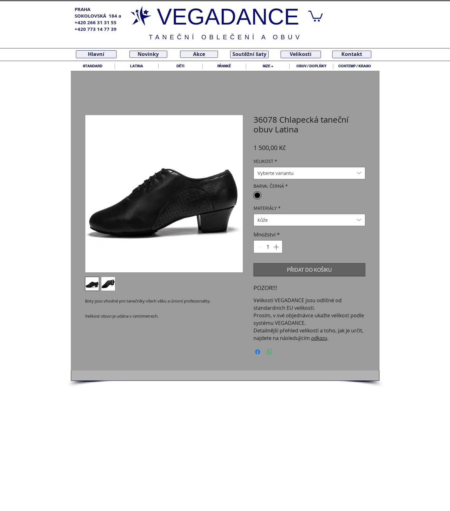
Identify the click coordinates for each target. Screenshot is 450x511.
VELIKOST (265, 161)
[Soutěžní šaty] (249, 54)
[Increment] (277, 247)
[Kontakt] (351, 54)
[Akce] (199, 54)
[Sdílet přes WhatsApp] (269, 352)
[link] (315, 15)
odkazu (319, 338)
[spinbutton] (268, 247)
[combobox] (309, 173)
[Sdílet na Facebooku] (257, 352)
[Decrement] (259, 247)
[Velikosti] (301, 54)
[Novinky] (148, 54)
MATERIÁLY (267, 208)
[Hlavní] (96, 54)
